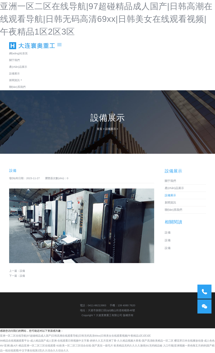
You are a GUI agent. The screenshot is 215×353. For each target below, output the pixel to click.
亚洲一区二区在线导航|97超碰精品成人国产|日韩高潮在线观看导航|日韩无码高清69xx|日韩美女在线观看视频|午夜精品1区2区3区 (106, 19)
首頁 (99, 128)
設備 (22, 270)
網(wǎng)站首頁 (18, 53)
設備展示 (14, 73)
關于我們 (14, 60)
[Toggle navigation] (59, 44)
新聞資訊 (14, 80)
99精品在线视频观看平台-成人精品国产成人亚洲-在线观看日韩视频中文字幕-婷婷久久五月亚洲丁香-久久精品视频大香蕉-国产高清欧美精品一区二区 (87, 340)
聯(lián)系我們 (17, 86)
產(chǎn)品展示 (18, 66)
